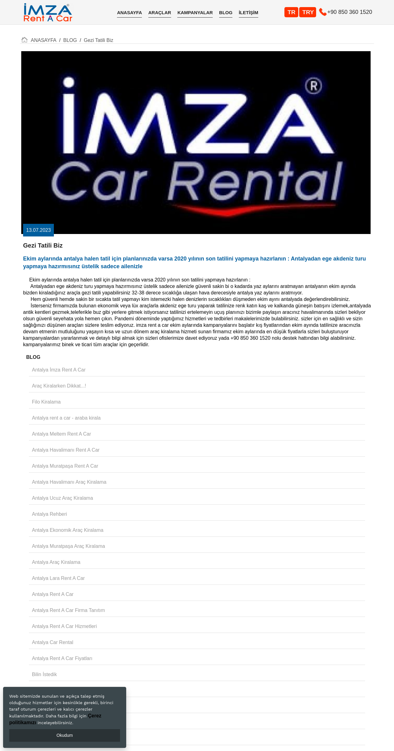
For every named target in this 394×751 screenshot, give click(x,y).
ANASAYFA (129, 12)
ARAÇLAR (159, 12)
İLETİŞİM (248, 12)
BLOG (225, 12)
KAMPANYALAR (195, 12)
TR (291, 12)
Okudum (65, 735)
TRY (308, 12)
